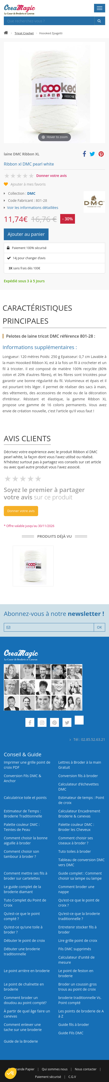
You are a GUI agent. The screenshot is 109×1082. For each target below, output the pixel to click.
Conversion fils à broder (78, 775)
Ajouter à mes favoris (28, 184)
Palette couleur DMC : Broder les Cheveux (76, 827)
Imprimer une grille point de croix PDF (27, 765)
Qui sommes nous (54, 1069)
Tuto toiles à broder (74, 851)
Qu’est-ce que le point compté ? (22, 916)
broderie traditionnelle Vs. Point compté (80, 1000)
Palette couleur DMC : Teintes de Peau (22, 827)
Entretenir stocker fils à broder (77, 930)
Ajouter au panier (26, 234)
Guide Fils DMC (71, 1032)
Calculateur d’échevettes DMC (78, 787)
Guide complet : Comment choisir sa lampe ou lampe (80, 876)
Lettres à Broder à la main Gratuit (79, 765)
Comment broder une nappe (76, 889)
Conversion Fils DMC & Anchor (22, 778)
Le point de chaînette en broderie (24, 987)
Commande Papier (21, 1069)
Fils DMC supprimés (74, 948)
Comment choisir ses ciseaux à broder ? (75, 840)
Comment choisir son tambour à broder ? (21, 854)
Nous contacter (85, 1069)
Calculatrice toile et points (25, 797)
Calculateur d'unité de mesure (76, 960)
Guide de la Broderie (21, 1041)
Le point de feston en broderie (76, 973)
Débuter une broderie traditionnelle (22, 951)
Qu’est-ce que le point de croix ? (79, 903)
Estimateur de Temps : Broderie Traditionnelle (23, 813)
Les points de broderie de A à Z (81, 1014)
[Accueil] (6, 33)
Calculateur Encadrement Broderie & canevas (79, 813)
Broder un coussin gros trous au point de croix (77, 987)
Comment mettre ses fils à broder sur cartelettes (25, 876)
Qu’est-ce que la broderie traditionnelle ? (79, 916)
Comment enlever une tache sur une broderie (23, 1027)
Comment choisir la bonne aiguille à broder (26, 840)
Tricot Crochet (24, 33)
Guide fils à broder (73, 1024)
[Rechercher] (99, 21)
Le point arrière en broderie (27, 970)
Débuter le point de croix (24, 940)
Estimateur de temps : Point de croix (81, 800)
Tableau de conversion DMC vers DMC (81, 862)
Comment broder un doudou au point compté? (25, 1000)
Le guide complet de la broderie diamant (22, 889)
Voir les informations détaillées (32, 207)
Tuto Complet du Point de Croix (25, 903)
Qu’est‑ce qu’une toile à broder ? (23, 930)
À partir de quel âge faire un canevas (27, 1014)
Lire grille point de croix (77, 940)
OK (99, 627)
